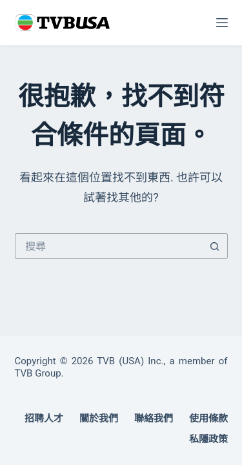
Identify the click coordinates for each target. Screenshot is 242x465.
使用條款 (208, 418)
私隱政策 (208, 439)
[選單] (222, 22)
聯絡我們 (153, 418)
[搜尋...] (108, 246)
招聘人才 (44, 418)
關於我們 (98, 418)
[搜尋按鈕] (215, 246)
